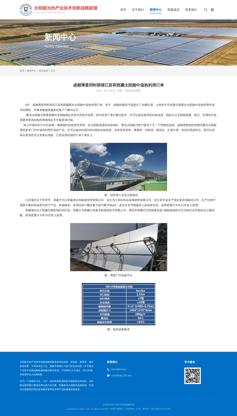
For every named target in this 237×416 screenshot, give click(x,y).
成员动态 (43, 70)
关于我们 (138, 9)
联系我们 (191, 9)
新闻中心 (156, 9)
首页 (123, 9)
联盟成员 (173, 9)
